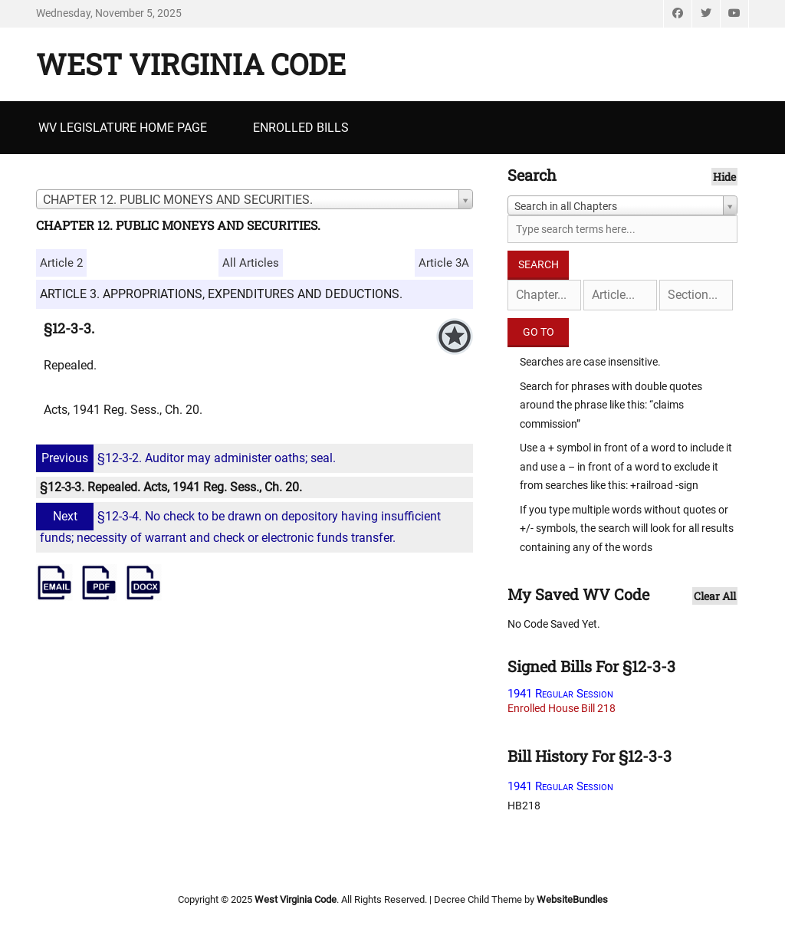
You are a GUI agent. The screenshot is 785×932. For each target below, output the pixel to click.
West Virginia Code (191, 63)
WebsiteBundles (572, 899)
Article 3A (444, 263)
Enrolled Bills (301, 127)
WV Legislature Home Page (122, 127)
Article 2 (61, 263)
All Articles (250, 263)
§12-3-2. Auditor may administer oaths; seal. (188, 458)
